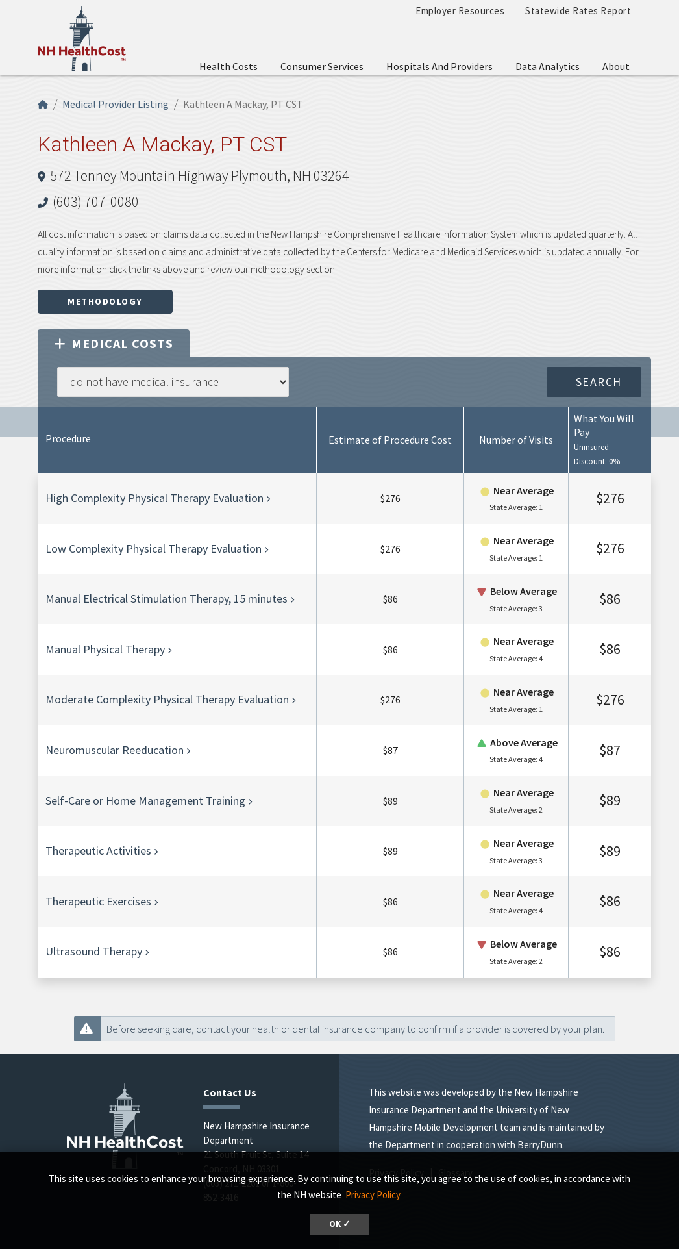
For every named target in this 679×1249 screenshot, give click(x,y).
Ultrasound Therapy (93, 951)
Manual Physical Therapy (105, 649)
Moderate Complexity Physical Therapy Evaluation (167, 699)
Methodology (105, 301)
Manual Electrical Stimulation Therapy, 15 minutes (166, 598)
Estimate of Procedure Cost (390, 439)
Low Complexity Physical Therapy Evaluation (153, 548)
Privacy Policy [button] (373, 1195)
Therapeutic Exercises (98, 901)
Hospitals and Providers (439, 66)
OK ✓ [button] (340, 1224)
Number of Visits (516, 439)
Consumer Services (322, 66)
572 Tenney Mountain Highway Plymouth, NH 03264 (199, 175)
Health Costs (228, 66)
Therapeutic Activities (98, 850)
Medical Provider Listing (115, 103)
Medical (113, 343)
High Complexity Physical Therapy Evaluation (154, 497)
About (616, 66)
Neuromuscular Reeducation (114, 749)
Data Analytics (547, 66)
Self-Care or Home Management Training (145, 800)
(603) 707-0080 (96, 201)
